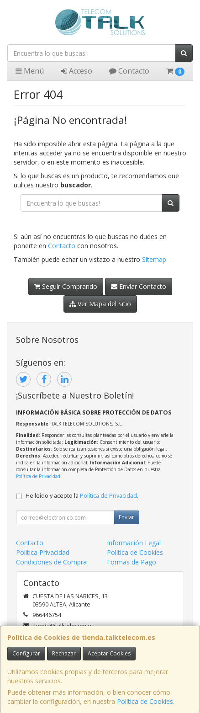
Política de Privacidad (38, 476)
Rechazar (64, 653)
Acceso (76, 71)
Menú (30, 71)
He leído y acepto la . (82, 496)
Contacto (129, 71)
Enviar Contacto (138, 286)
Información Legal (134, 542)
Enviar (126, 517)
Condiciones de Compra (51, 562)
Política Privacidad (42, 552)
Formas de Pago (131, 562)
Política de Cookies (145, 701)
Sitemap (154, 259)
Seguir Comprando (65, 286)
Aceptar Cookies (109, 653)
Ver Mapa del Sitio (100, 303)
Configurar (26, 653)
